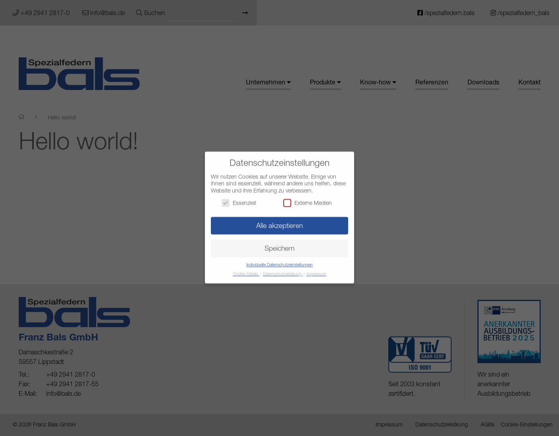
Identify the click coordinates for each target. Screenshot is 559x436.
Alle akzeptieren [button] (279, 221)
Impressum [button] (316, 270)
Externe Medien (307, 199)
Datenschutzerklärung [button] (283, 270)
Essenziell (239, 199)
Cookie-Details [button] (246, 270)
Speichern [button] (279, 244)
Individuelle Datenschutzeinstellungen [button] (279, 260)
